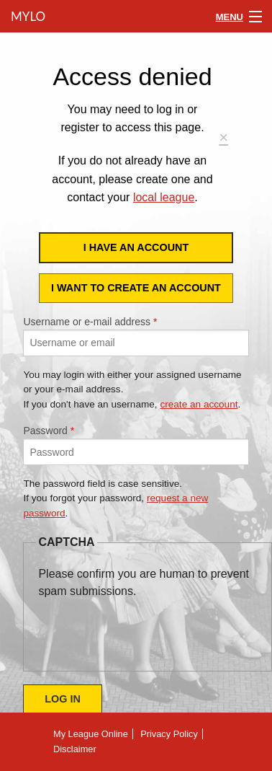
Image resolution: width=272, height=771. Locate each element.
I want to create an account (136, 288)
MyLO (26, 16)
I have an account (136, 247)
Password (48, 430)
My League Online (90, 733)
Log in (63, 699)
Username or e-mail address (90, 321)
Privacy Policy (169, 733)
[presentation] (147, 628)
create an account (198, 404)
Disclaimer (74, 749)
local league (163, 197)
